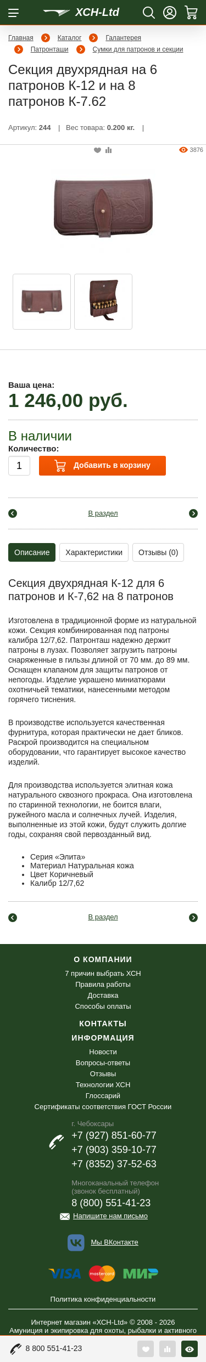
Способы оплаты (103, 1006)
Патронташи (50, 49)
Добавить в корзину (102, 466)
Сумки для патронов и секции (138, 49)
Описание (31, 552)
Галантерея (123, 38)
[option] (42, 302)
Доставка (103, 995)
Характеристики (94, 552)
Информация (102, 1037)
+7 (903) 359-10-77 (114, 1149)
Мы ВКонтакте (114, 1242)
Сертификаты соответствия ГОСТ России (103, 1107)
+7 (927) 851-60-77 (114, 1135)
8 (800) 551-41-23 (111, 1202)
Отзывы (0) (158, 552)
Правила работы (103, 984)
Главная (21, 38)
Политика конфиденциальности (103, 1299)
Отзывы (103, 1074)
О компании (103, 959)
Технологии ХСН (103, 1085)
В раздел (103, 513)
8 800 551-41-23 (54, 1348)
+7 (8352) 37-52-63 (114, 1163)
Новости (102, 1052)
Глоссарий (103, 1096)
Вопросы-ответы (103, 1063)
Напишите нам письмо (110, 1216)
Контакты (102, 1023)
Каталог (70, 38)
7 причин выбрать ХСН (103, 973)
